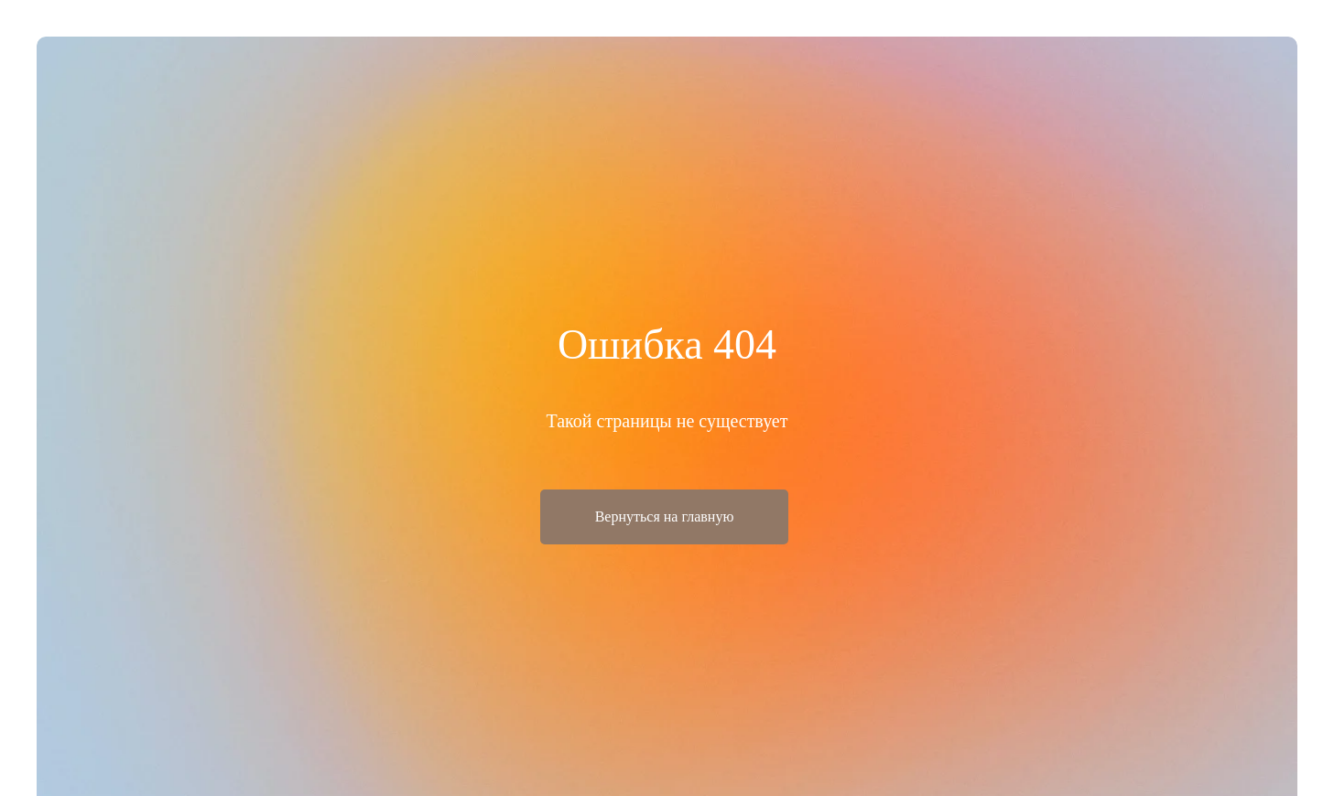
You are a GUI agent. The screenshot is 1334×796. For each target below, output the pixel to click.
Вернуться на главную (664, 516)
